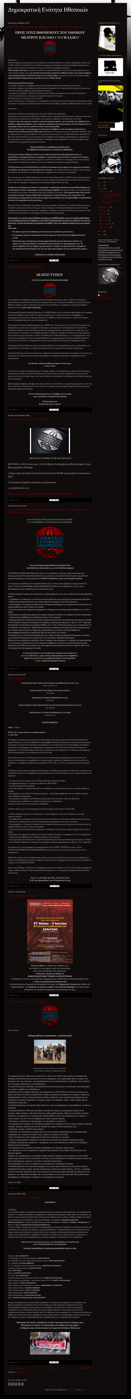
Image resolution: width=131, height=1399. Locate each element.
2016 (102, 189)
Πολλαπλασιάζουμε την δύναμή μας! (24, 1198)
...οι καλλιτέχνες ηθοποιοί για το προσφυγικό (27, 1001)
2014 (102, 235)
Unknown (103, 295)
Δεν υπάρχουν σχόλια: (39, 260)
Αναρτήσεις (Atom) (22, 1372)
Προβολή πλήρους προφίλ (106, 298)
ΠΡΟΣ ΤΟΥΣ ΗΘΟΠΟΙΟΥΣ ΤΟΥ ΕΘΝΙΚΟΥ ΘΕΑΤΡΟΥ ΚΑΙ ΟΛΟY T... (112, 196)
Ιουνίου (105, 211)
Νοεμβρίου (106, 192)
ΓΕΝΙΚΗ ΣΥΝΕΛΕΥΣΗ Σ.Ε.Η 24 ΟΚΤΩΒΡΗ (28, 419)
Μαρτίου (105, 220)
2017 (102, 185)
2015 (102, 231)
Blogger (83, 1390)
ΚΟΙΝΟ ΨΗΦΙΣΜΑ (17, 678)
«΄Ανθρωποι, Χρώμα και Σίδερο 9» (23, 896)
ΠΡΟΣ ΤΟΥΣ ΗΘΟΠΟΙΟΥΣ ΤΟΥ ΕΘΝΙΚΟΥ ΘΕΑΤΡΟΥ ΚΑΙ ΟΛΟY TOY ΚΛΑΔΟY (45, 27)
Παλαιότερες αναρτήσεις (84, 1368)
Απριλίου (105, 217)
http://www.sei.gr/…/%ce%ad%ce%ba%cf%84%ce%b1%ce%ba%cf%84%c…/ (42, 494)
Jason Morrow (71, 1390)
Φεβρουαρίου (107, 224)
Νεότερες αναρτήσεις (15, 1368)
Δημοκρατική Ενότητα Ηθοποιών (48, 10)
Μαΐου (104, 214)
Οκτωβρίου (106, 207)
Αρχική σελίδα (49, 1368)
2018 (102, 182)
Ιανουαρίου (106, 227)
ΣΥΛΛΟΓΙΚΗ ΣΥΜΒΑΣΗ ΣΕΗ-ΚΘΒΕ (25, 267)
